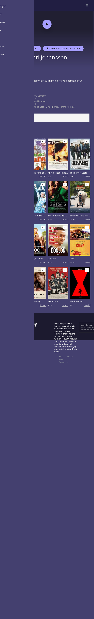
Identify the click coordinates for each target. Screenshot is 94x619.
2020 (33, 104)
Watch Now (31, 48)
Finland (34, 98)
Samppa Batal (38, 106)
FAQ (61, 359)
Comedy (41, 95)
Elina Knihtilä (52, 106)
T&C (61, 356)
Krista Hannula (38, 101)
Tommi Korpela (67, 106)
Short (33, 95)
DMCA (70, 356)
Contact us (64, 362)
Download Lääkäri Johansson (63, 48)
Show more (10, 90)
